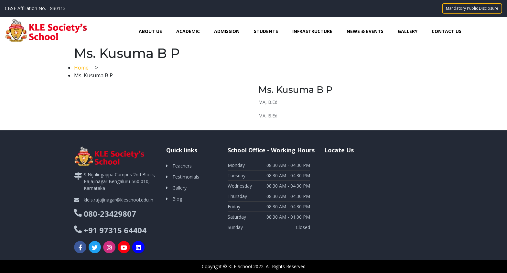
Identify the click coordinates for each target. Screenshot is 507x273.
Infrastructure (312, 31)
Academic (188, 31)
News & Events (365, 31)
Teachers (182, 166)
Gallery (407, 31)
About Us (150, 31)
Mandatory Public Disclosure (472, 8)
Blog (177, 199)
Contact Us (446, 31)
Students (266, 31)
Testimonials (185, 177)
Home (82, 67)
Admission (227, 31)
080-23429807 (110, 213)
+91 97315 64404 (115, 230)
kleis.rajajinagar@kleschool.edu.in (118, 200)
